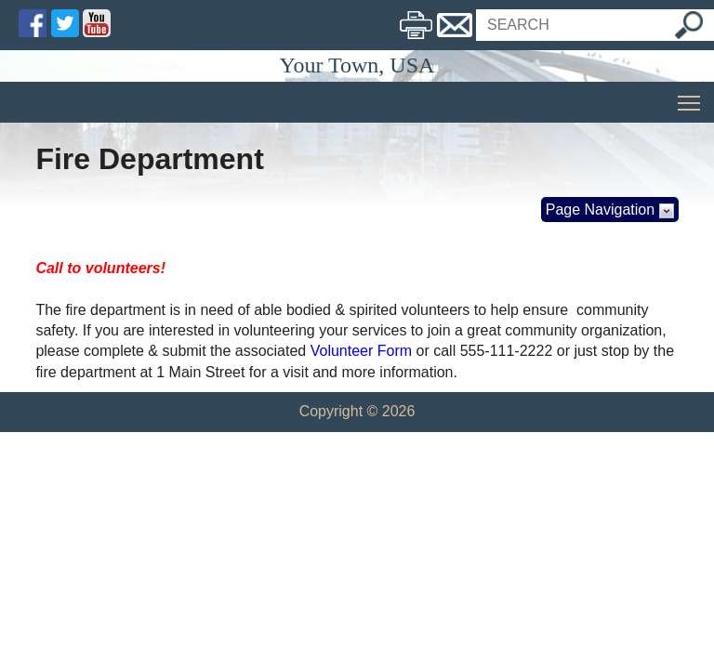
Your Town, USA (357, 65)
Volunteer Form (361, 351)
